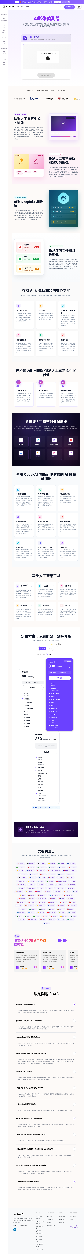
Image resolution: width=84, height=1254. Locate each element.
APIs (71, 1219)
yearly (50, 648)
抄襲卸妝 (38, 1231)
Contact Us (50, 1217)
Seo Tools (39, 1247)
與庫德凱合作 (51, 1225)
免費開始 (32, 687)
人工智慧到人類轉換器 (40, 1217)
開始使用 (69, 7)
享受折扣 (57, 2)
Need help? (73, 1217)
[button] (50, 654)
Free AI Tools (39, 1250)
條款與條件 (62, 1219)
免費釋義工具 (40, 1234)
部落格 (27, 7)
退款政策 (61, 1222)
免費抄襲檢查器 (40, 1227)
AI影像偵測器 (40, 1244)
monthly (42, 648)
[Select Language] (79, 7)
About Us (49, 1219)
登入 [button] (61, 7)
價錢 (22, 7)
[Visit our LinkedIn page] (14, 1229)
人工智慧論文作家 (40, 1240)
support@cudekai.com (75, 1226)
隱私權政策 (62, 1217)
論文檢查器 (39, 1236)
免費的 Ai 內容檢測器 (40, 1222)
